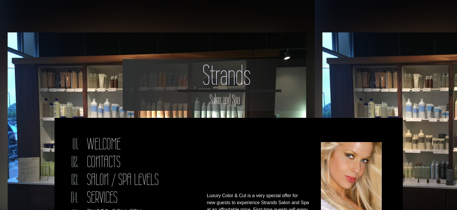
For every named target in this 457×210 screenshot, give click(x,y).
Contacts (103, 161)
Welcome (104, 144)
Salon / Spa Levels (123, 179)
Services (102, 197)
